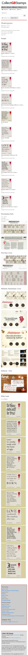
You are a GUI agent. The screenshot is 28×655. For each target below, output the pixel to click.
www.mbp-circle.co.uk (6, 651)
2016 (10, 621)
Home (3, 7)
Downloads (13, 9)
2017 (8, 621)
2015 (12, 621)
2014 (14, 621)
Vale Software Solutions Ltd (15, 637)
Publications (5, 9)
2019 (3, 621)
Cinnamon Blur (16, 635)
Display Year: (6, 18)
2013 (17, 621)
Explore (15, 7)
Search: (4, 13)
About (19, 9)
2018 (5, 621)
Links (20, 7)
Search (9, 7)
